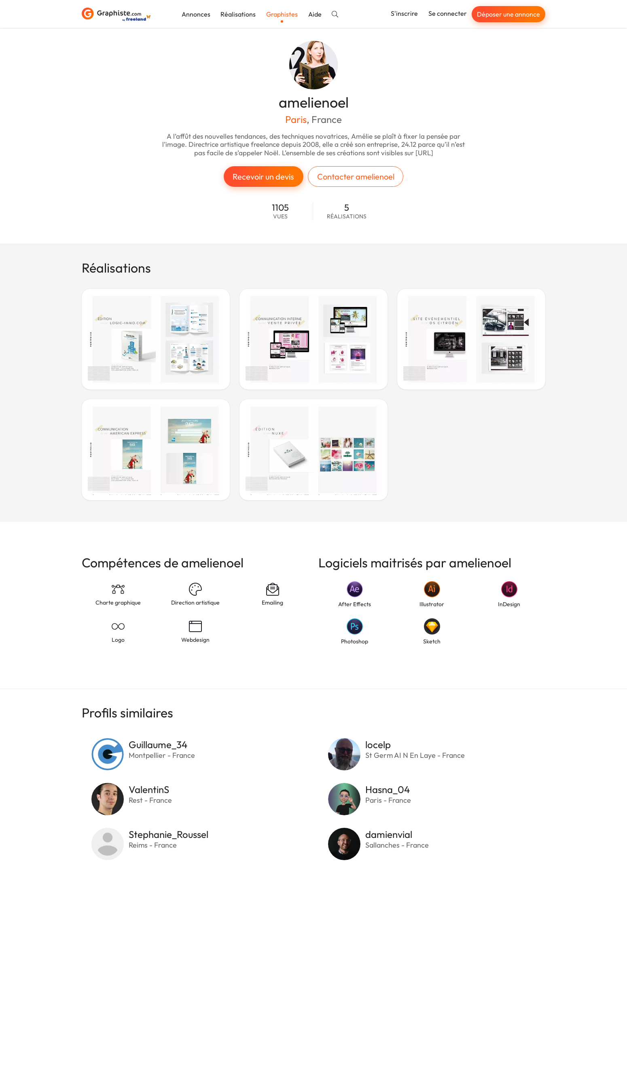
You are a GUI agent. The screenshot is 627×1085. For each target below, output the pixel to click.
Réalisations (238, 14)
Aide (315, 14)
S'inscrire (404, 13)
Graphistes (282, 14)
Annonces (196, 14)
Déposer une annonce (508, 14)
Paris (296, 119)
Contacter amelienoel (355, 176)
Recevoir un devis (263, 176)
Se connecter (447, 13)
